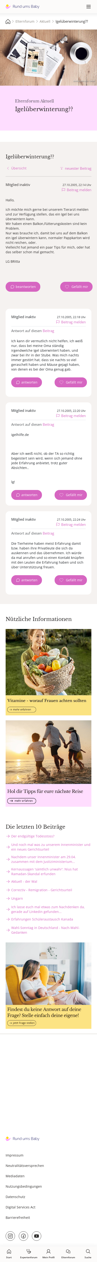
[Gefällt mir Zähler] (76, 287)
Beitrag (48, 330)
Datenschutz (15, 1196)
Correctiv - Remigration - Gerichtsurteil (41, 890)
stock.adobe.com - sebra (84, 81)
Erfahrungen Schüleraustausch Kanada (42, 919)
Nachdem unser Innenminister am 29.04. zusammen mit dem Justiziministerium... (43, 859)
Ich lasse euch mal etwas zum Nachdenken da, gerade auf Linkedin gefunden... (48, 909)
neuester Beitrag (78, 168)
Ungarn (17, 898)
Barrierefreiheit (18, 1217)
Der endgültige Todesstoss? (32, 836)
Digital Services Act (20, 1207)
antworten (29, 382)
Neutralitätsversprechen (25, 1165)
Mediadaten (15, 1176)
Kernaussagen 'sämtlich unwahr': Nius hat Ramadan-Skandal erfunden (44, 871)
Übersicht (18, 168)
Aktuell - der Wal (24, 881)
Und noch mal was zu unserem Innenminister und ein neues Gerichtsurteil (50, 847)
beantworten (26, 286)
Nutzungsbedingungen (24, 1186)
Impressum (14, 1155)
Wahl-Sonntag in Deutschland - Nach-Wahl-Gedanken (45, 930)
